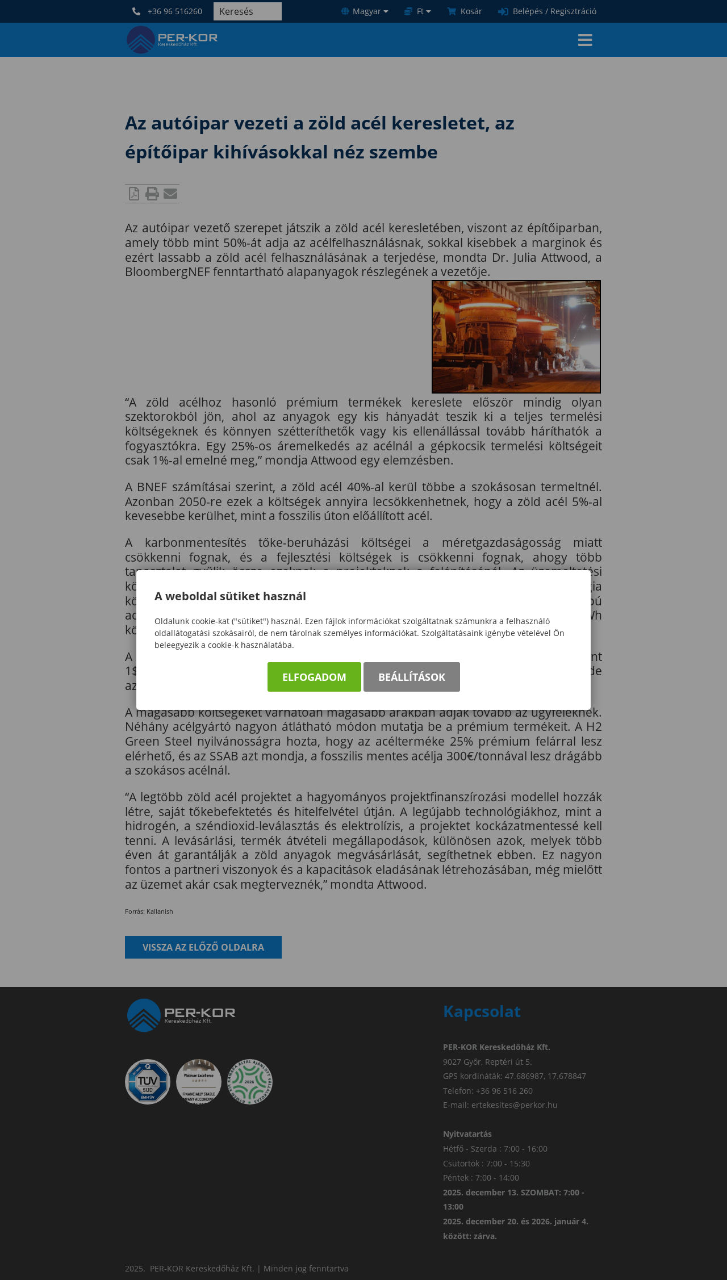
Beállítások (411, 677)
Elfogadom (314, 677)
